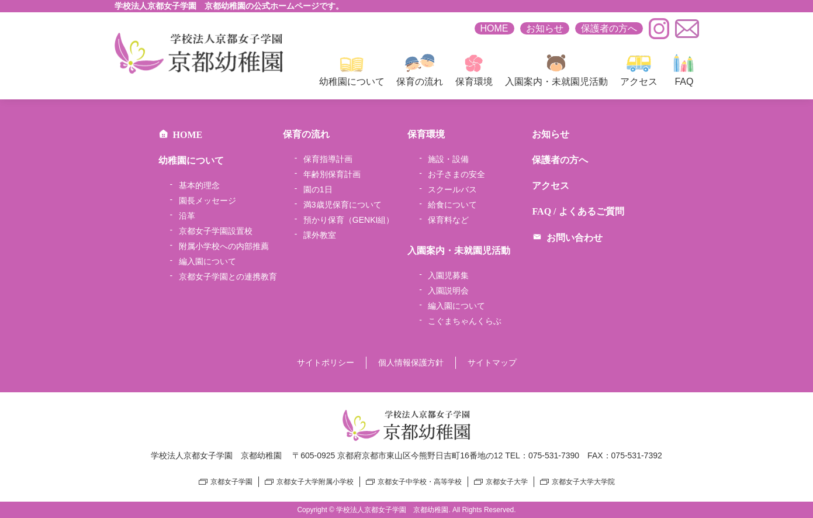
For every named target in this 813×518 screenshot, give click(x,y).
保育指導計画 (327, 159)
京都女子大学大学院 (583, 482)
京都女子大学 (507, 482)
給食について (452, 204)
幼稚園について (352, 70)
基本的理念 (199, 185)
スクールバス (452, 189)
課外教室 (319, 235)
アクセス (639, 70)
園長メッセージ (207, 200)
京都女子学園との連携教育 (228, 276)
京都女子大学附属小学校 (315, 482)
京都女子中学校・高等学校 (420, 482)
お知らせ (544, 28)
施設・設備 (448, 159)
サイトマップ (492, 362)
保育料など (448, 220)
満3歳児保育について (342, 204)
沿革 (187, 215)
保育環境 (474, 70)
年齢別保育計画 (332, 174)
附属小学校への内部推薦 (224, 246)
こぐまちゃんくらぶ (464, 321)
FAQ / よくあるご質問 (578, 211)
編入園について (207, 261)
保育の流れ (419, 70)
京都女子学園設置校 (215, 231)
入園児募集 (448, 275)
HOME (494, 28)
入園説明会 (448, 290)
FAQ (683, 70)
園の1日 (318, 189)
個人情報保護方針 (411, 362)
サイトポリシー (325, 362)
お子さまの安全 (456, 174)
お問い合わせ (567, 238)
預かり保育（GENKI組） (349, 220)
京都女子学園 (231, 482)
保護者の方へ (609, 28)
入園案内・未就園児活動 (556, 70)
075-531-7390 (553, 455)
